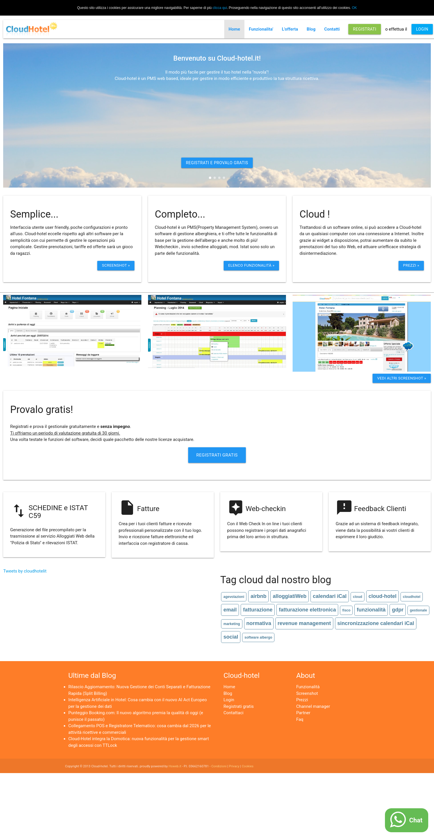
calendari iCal (330, 596)
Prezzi (302, 699)
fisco (346, 610)
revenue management (304, 623)
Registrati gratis (238, 706)
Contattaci (233, 712)
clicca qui (220, 8)
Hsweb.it (175, 766)
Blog (311, 29)
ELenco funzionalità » (251, 265)
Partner (303, 712)
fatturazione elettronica (307, 610)
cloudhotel (411, 597)
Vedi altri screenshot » (401, 378)
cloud (357, 597)
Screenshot (307, 693)
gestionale (418, 610)
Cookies (247, 766)
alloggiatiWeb (289, 596)
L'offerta (290, 29)
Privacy (234, 766)
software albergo (258, 637)
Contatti (332, 29)
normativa (258, 623)
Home (234, 29)
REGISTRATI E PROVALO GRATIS (217, 162)
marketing (231, 624)
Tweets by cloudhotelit (24, 571)
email (230, 610)
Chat (415, 820)
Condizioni (219, 766)
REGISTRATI (364, 29)
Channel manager (313, 706)
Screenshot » (116, 265)
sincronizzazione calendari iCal (375, 623)
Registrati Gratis (217, 455)
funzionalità (371, 610)
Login (228, 699)
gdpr (397, 610)
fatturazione (257, 610)
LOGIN (422, 29)
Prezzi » (411, 265)
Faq (299, 719)
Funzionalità (307, 686)
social (230, 637)
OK (354, 8)
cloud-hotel (382, 596)
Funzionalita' (261, 29)
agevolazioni (233, 597)
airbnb (258, 596)
